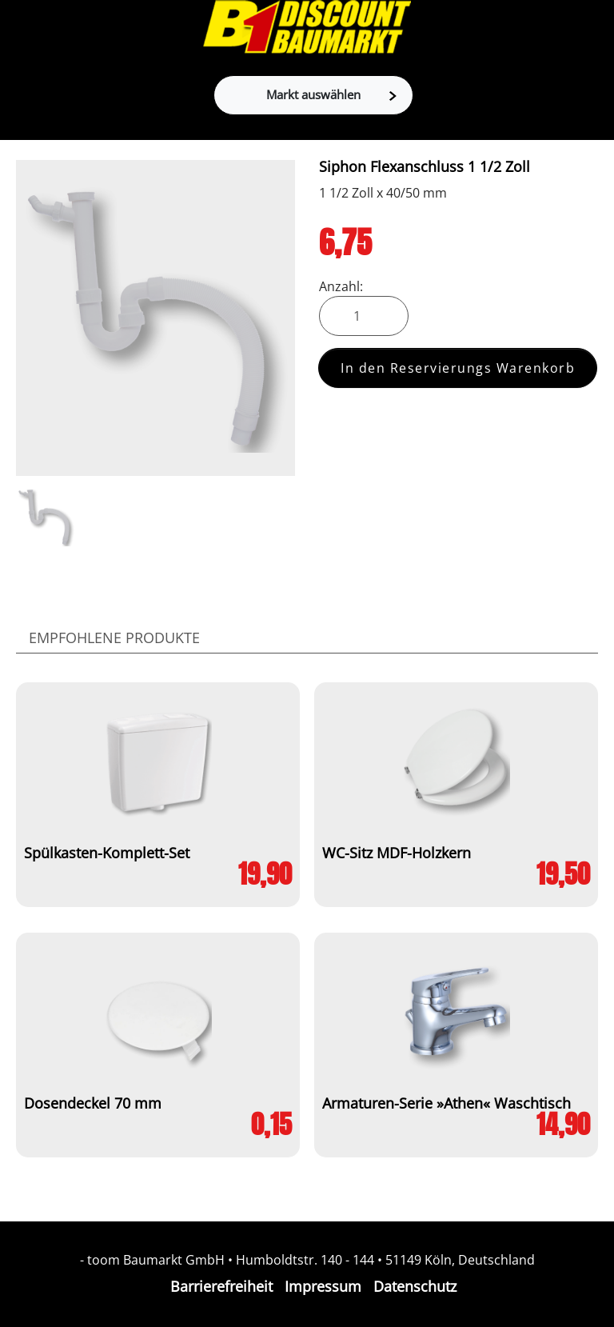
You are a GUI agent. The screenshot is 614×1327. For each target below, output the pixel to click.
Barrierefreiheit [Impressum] (221, 1286)
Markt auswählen (331, 94)
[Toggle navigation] (21, 28)
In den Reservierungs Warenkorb (458, 368)
